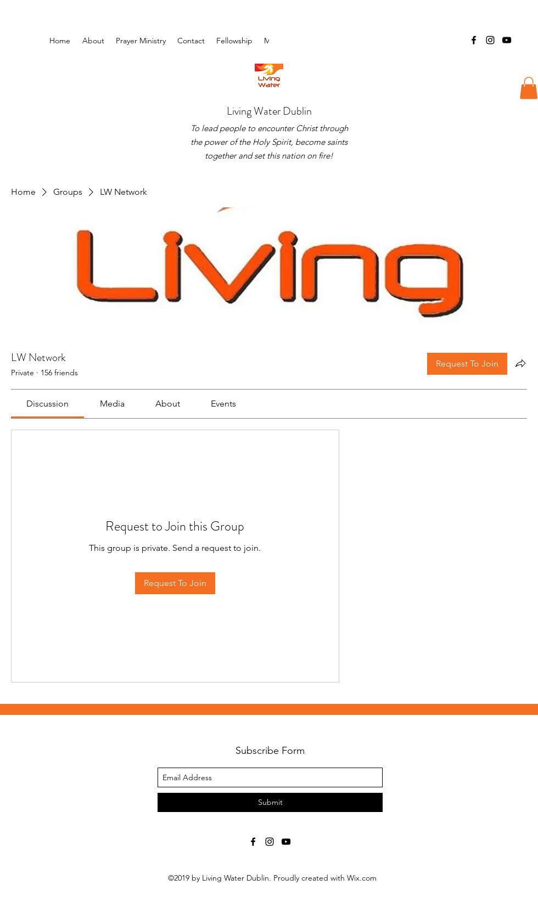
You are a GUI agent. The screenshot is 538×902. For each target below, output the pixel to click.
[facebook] (473, 40)
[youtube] (506, 40)
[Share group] (520, 363)
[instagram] (490, 40)
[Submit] (270, 802)
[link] (47, 403)
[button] (235, 41)
